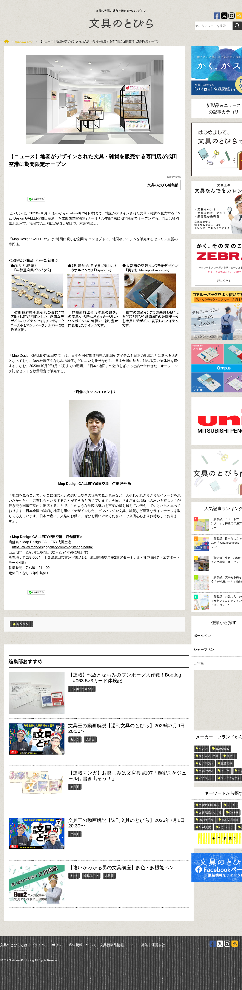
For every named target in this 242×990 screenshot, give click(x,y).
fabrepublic (222, 748)
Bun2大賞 (205, 827)
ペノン (203, 748)
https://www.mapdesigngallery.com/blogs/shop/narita (52, 547)
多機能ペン (91, 875)
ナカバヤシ (206, 770)
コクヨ (231, 756)
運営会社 (158, 945)
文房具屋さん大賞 (210, 812)
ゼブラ (75, 739)
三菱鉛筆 (226, 763)
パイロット (206, 778)
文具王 (90, 739)
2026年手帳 (206, 819)
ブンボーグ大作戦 (82, 688)
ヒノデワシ (206, 763)
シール (231, 805)
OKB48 (233, 812)
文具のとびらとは (14, 945)
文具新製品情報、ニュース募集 (124, 945)
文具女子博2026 (209, 805)
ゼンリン (22, 624)
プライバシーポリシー (48, 945)
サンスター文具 (208, 756)
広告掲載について (82, 945)
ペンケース (226, 827)
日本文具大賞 (230, 819)
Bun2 (74, 875)
